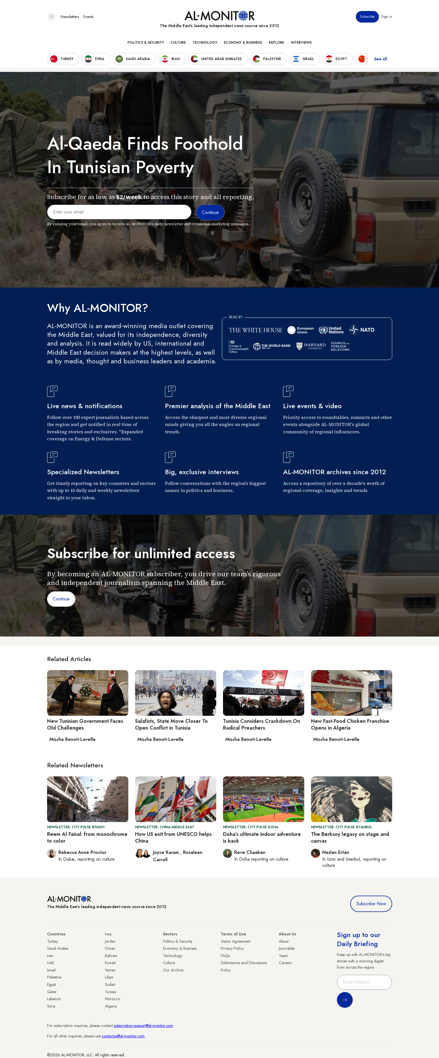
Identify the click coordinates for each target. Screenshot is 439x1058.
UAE (50, 963)
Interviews (301, 42)
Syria (51, 1006)
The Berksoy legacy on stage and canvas (350, 837)
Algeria (111, 1006)
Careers (285, 963)
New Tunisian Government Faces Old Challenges (85, 724)
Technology (205, 42)
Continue (61, 599)
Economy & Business (243, 42)
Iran (50, 955)
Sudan (110, 984)
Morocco (112, 999)
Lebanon (54, 999)
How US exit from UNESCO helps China (173, 837)
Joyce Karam (166, 852)
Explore (276, 42)
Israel (51, 970)
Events (88, 16)
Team (283, 955)
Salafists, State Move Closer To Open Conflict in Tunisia (171, 724)
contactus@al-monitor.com (123, 1036)
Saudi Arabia (57, 948)
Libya (109, 977)
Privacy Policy (232, 948)
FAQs (225, 955)
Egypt (51, 984)
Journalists (287, 948)
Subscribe (367, 16)
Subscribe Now (371, 903)
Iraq (108, 934)
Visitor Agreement (235, 941)
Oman (110, 948)
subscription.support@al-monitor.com (143, 1025)
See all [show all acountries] (380, 59)
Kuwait (110, 963)
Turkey (52, 941)
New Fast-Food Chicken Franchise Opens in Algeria (350, 724)
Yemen (110, 970)
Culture (178, 42)
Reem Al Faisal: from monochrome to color (87, 837)
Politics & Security (145, 42)
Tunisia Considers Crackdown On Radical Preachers (261, 724)
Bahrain (111, 955)
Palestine (54, 977)
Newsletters (70, 16)
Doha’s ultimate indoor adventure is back (262, 837)
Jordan (110, 941)
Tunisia (110, 992)
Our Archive (173, 970)
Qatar (52, 992)
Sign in (386, 16)
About (283, 941)
